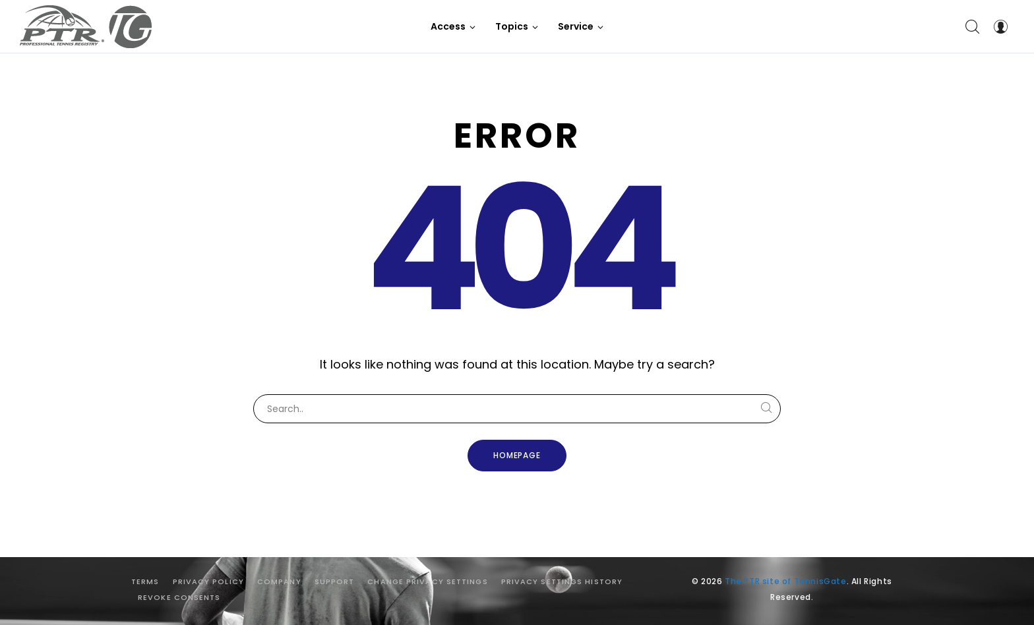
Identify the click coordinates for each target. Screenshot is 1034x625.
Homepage (517, 455)
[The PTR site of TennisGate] (86, 26)
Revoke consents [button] (179, 597)
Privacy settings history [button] (562, 581)
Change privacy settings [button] (427, 581)
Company (279, 581)
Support (335, 581)
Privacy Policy (208, 581)
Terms (145, 581)
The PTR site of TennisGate (786, 581)
